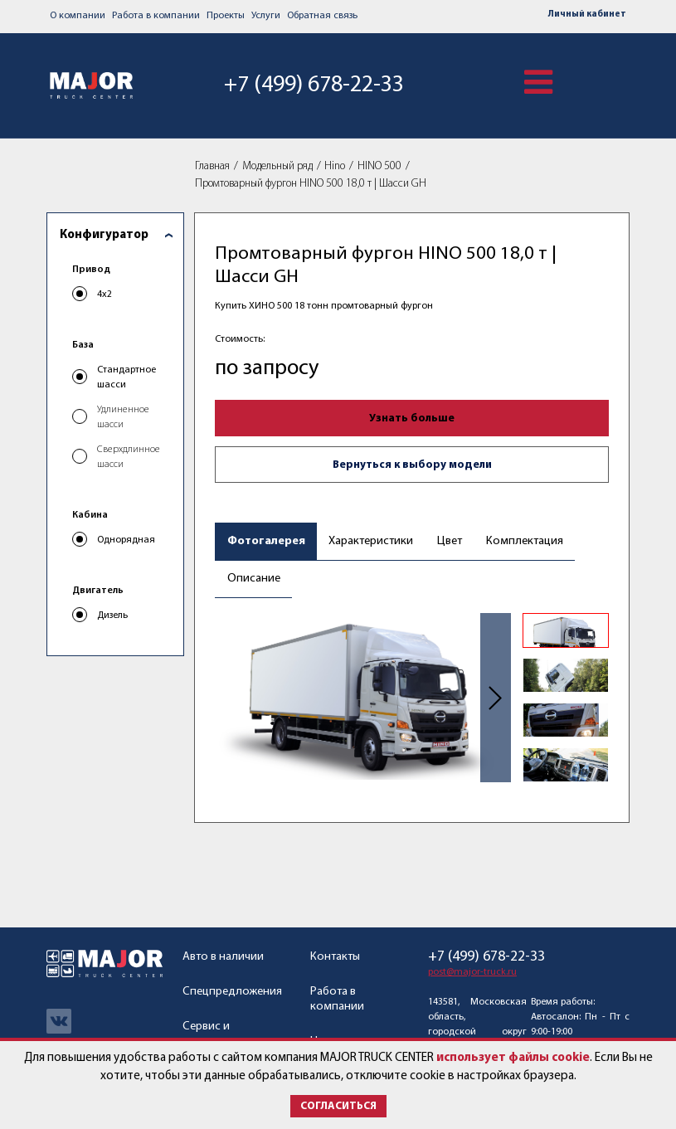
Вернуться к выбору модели (412, 465)
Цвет (449, 541)
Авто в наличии (223, 957)
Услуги (265, 16)
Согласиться (338, 1106)
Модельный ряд (277, 166)
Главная (212, 166)
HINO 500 (379, 166)
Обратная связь (322, 16)
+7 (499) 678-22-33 (314, 85)
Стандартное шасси (126, 377)
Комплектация (524, 541)
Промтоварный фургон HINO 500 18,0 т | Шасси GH (310, 183)
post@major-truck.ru (472, 972)
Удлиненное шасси (123, 417)
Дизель (112, 615)
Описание (253, 578)
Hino (334, 166)
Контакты (335, 957)
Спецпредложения (232, 991)
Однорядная (126, 540)
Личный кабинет (587, 14)
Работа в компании (156, 16)
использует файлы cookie (513, 1058)
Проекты (226, 16)
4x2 (104, 294)
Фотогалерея (266, 541)
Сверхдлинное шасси (128, 457)
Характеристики (370, 541)
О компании (77, 16)
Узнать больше (412, 418)
